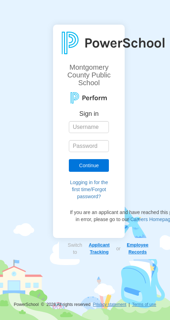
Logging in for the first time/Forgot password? (89, 189)
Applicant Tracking (99, 248)
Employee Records (137, 248)
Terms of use (144, 304)
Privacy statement (109, 304)
